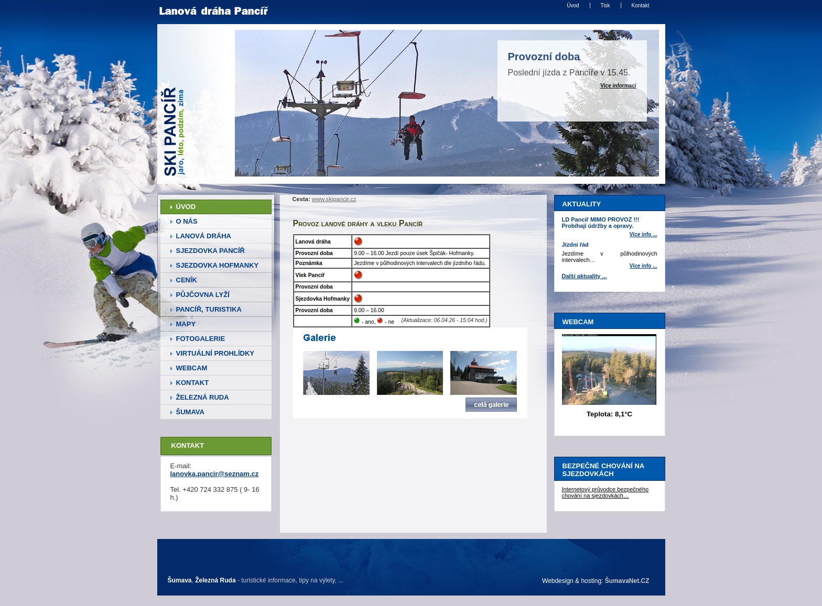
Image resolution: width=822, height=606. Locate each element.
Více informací (618, 86)
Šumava (180, 580)
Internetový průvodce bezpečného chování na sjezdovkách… (605, 492)
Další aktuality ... (584, 276)
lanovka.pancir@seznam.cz (214, 474)
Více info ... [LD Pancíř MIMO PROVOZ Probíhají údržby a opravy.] (643, 234)
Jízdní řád (575, 244)
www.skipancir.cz (334, 199)
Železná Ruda (215, 580)
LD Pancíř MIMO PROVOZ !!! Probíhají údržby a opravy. (601, 222)
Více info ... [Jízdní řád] (643, 266)
